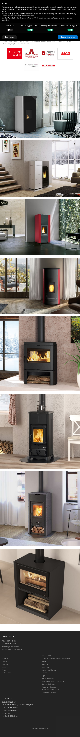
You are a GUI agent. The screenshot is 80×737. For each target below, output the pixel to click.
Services (4, 661)
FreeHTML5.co (44, 728)
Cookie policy (6, 673)
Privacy (4, 670)
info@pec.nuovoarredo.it (13, 649)
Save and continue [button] (68, 37)
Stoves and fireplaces (49, 687)
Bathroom (45, 667)
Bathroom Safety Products (51, 690)
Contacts (5, 667)
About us (5, 659)
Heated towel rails (48, 678)
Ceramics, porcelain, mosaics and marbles (56, 659)
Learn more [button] (9, 37)
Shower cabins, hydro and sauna (53, 681)
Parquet (44, 661)
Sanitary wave (46, 673)
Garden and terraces (49, 693)
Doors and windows (48, 684)
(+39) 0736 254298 (10, 641)
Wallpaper (45, 664)
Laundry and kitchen (49, 670)
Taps (43, 676)
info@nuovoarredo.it (12, 647)
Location (5, 664)
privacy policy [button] (58, 7)
